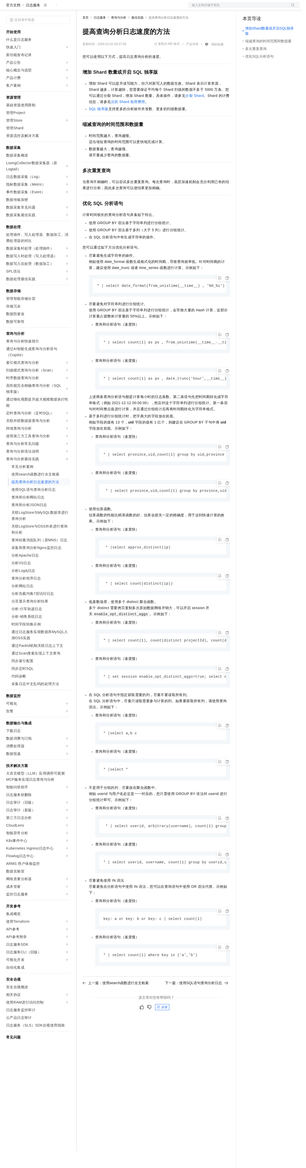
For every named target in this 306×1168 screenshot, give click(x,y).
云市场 (124, 8)
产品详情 (192, 60)
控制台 (260, 8)
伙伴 (138, 8)
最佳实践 (137, 34)
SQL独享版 (98, 125)
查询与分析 (118, 34)
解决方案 (82, 8)
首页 (85, 34)
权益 (97, 8)
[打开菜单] (8, 8)
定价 (110, 8)
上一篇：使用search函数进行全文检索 (115, 1003)
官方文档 (13, 21)
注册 (273, 8)
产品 (66, 8)
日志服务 (33, 21)
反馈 (162, 1027)
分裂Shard (194, 112)
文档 (237, 8)
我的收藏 (217, 60)
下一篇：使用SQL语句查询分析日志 (196, 1003)
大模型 (52, 8)
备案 (248, 8)
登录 (291, 8)
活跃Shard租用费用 (128, 118)
